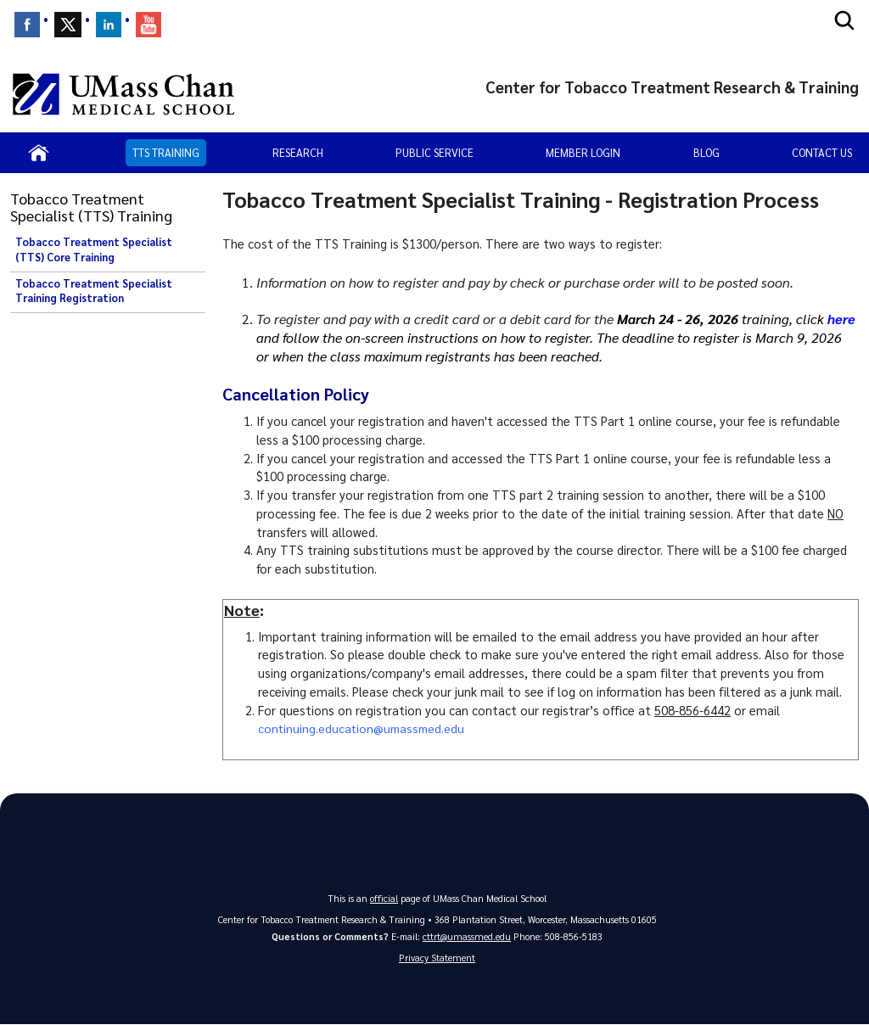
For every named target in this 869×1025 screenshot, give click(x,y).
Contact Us (822, 152)
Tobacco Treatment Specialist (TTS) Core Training (93, 249)
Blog (706, 152)
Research (297, 152)
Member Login (583, 152)
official (384, 898)
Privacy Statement (437, 958)
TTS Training (165, 152)
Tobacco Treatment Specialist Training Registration (93, 291)
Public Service (434, 152)
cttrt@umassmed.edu (466, 936)
